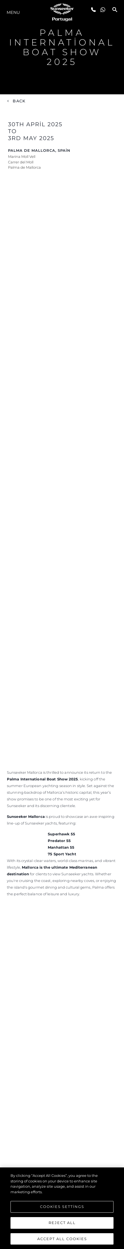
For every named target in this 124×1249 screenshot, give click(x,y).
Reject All (62, 1224)
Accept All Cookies (62, 1240)
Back (19, 101)
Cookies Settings (62, 1208)
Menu (13, 12)
